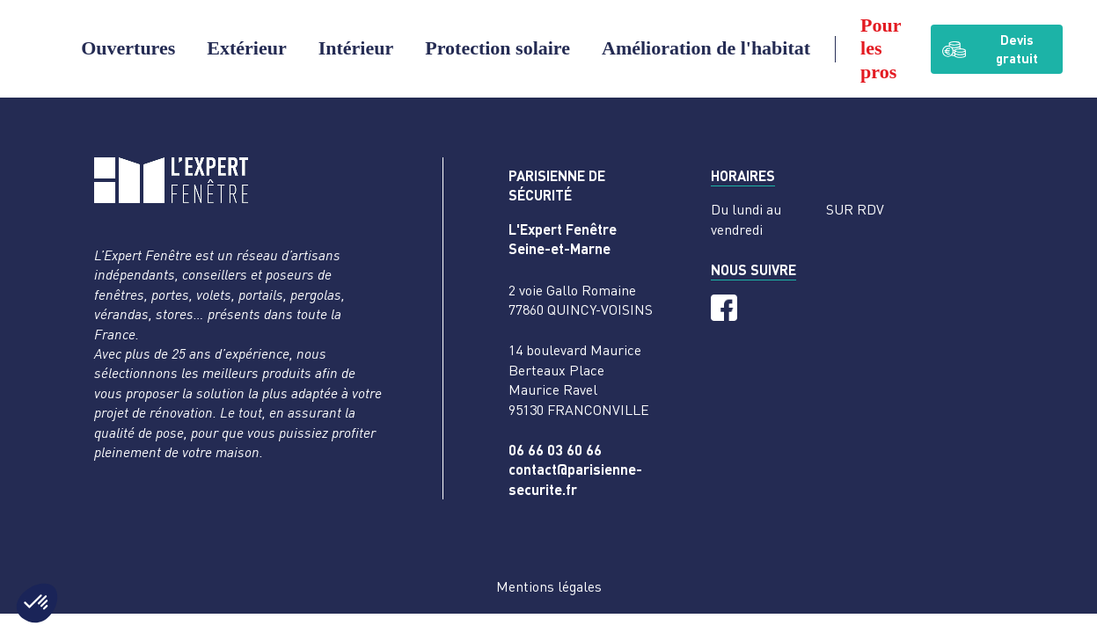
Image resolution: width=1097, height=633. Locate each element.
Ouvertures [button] (128, 48)
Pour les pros (880, 48)
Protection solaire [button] (497, 48)
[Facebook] (724, 308)
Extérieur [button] (246, 48)
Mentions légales (549, 586)
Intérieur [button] (356, 48)
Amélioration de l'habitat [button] (706, 48)
